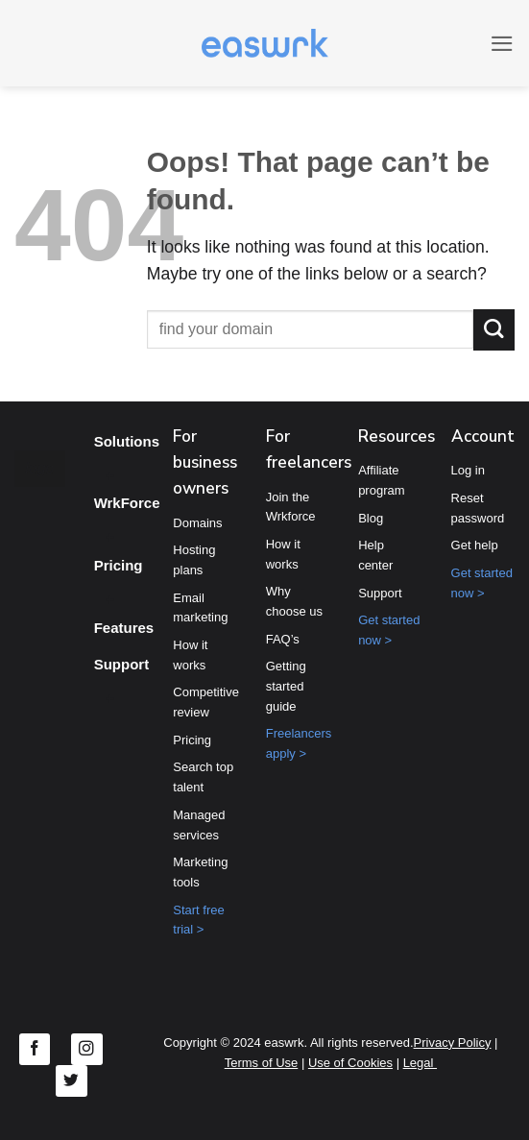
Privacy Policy (453, 1042)
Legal (420, 1062)
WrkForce (127, 503)
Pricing (118, 565)
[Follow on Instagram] (87, 1049)
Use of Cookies (350, 1062)
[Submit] (494, 330)
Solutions (126, 441)
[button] (502, 43)
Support (122, 664)
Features (124, 627)
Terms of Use (262, 1062)
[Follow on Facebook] (35, 1049)
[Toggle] (110, 473)
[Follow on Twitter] (71, 1081)
